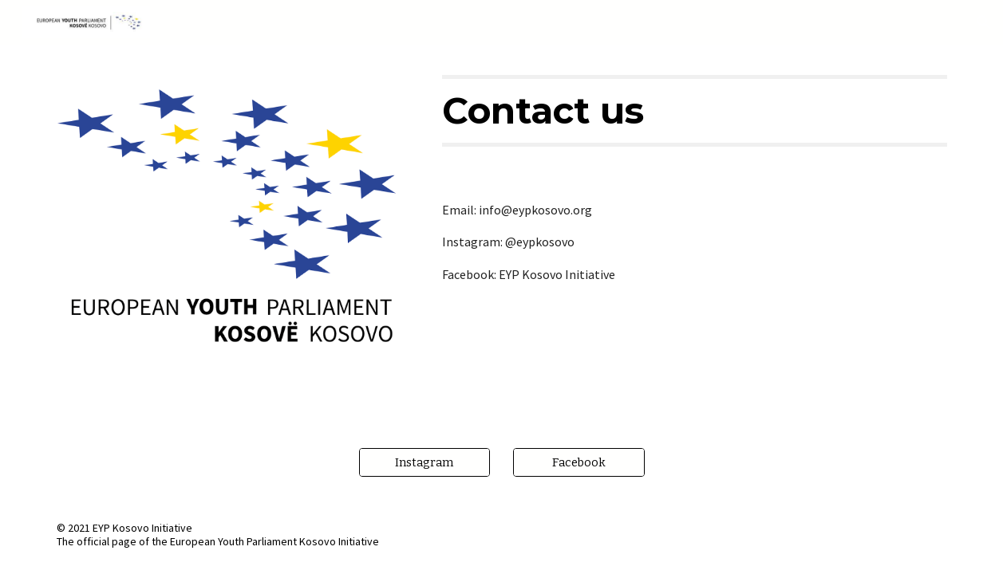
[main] (694, 111)
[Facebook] (579, 463)
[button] (984, 22)
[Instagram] (425, 463)
